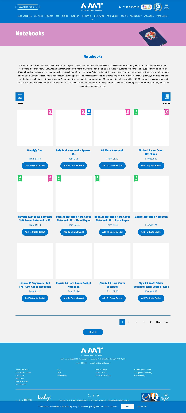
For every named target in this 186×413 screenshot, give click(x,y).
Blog (58, 370)
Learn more (142, 406)
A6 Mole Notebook (112, 150)
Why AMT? (20, 378)
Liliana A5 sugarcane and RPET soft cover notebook (35, 284)
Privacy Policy (101, 370)
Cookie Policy (139, 376)
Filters (20, 96)
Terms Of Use (101, 373)
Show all (93, 332)
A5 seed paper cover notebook (151, 152)
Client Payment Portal (142, 370)
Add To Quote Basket (35, 165)
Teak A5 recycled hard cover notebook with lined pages (73, 218)
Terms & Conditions (103, 376)
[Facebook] (93, 395)
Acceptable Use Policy (143, 373)
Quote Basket (166, 8)
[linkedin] (98, 395)
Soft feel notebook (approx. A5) (73, 152)
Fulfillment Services (23, 373)
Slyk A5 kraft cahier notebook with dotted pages (151, 284)
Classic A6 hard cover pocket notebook (73, 284)
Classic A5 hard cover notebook (112, 284)
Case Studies (21, 384)
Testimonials (62, 376)
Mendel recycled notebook (151, 216)
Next (158, 322)
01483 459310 (131, 7)
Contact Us (20, 376)
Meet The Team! (22, 381)
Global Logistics (22, 370)
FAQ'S (59, 373)
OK (127, 407)
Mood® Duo (34, 150)
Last (166, 322)
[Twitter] (89, 395)
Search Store (26, 7)
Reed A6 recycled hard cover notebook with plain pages (112, 218)
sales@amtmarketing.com (100, 363)
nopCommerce (123, 400)
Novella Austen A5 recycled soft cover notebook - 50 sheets (35, 220)
